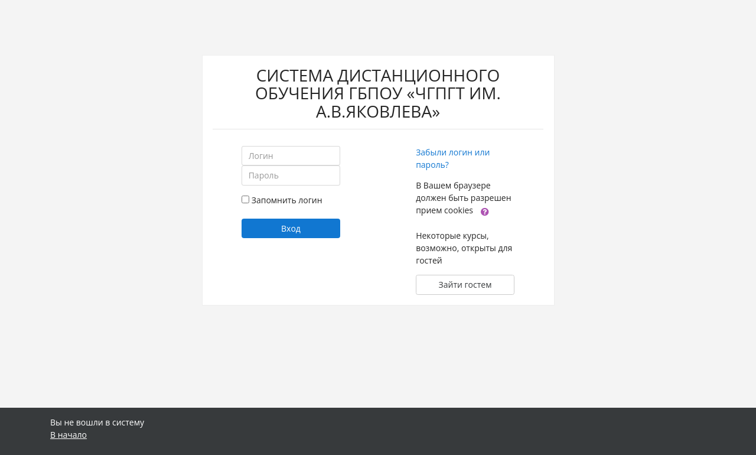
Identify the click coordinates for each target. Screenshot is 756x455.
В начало (68, 434)
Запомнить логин (287, 200)
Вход (291, 228)
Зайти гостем (465, 284)
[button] (484, 211)
